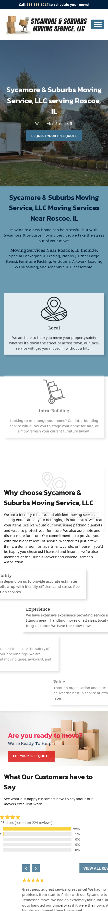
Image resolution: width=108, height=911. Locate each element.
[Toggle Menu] (98, 24)
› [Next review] (73, 868)
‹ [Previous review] (63, 868)
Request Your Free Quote (54, 135)
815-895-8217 (37, 4)
